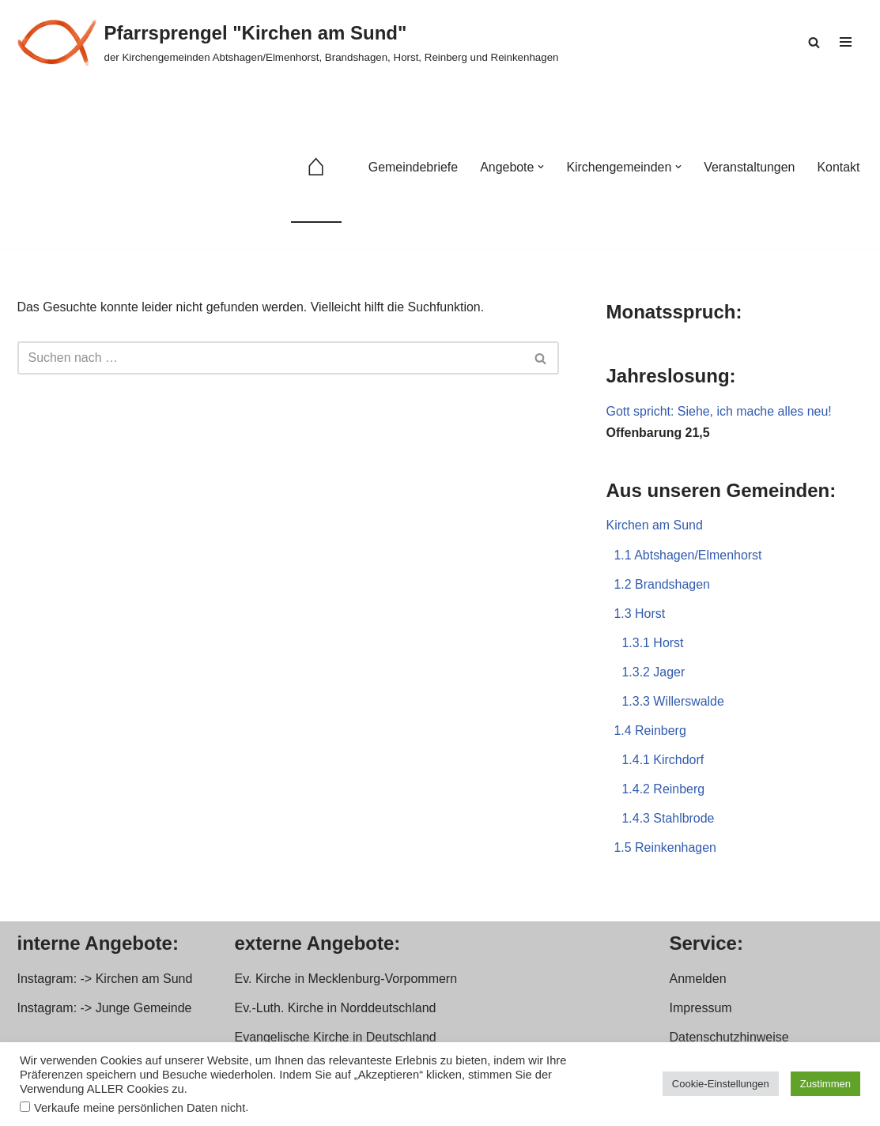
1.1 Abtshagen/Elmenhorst (688, 555)
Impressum (701, 1010)
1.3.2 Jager (653, 673)
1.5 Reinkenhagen (665, 849)
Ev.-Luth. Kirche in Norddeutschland (335, 1010)
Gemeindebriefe (412, 167)
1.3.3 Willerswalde (673, 702)
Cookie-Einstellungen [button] (720, 1084)
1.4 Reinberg (650, 732)
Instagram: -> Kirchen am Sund (105, 980)
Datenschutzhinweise (729, 1039)
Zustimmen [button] (825, 1084)
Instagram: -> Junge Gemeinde (104, 1010)
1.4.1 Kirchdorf (663, 761)
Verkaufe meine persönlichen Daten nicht (139, 1108)
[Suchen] (814, 42)
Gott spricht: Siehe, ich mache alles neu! (719, 411)
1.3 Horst (640, 614)
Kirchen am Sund (655, 526)
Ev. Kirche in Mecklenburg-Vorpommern (346, 980)
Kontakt (838, 167)
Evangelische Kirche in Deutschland (335, 1039)
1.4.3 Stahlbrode (668, 820)
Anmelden (698, 980)
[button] (540, 167)
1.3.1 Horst (653, 643)
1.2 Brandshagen (662, 585)
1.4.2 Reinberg (663, 790)
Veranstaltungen (749, 167)
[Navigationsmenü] (845, 42)
